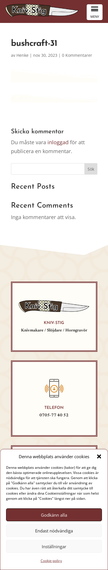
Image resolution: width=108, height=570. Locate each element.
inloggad (58, 142)
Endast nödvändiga (54, 531)
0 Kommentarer (77, 55)
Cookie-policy (51, 560)
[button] (99, 456)
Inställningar (54, 546)
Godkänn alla (54, 515)
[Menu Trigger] (95, 12)
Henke (22, 55)
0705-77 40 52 (54, 415)
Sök (91, 169)
